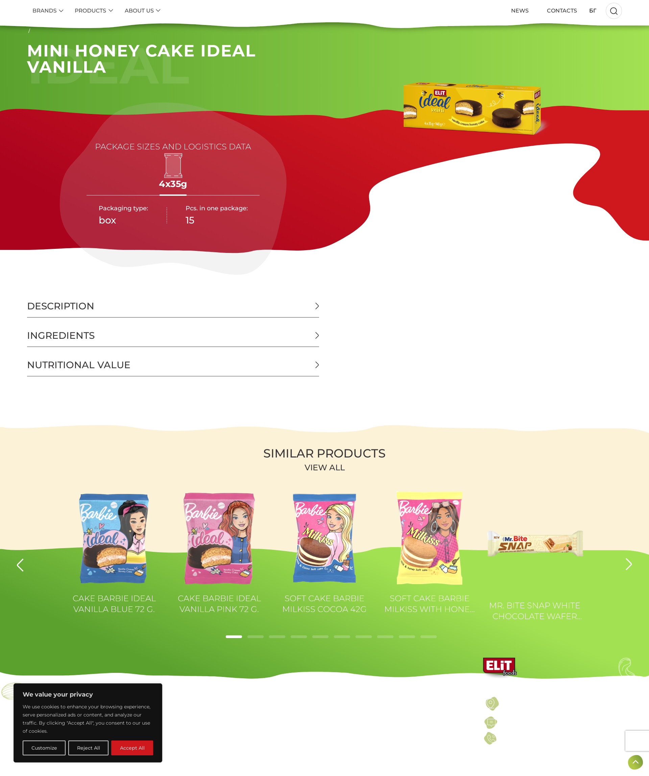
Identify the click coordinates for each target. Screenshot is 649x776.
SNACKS (192, 755)
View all (325, 467)
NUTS (187, 701)
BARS (187, 733)
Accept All (132, 748)
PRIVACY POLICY (354, 711)
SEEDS (189, 711)
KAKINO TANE (52, 766)
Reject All (88, 748)
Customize (44, 748)
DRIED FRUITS (201, 722)
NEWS (338, 722)
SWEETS (192, 744)
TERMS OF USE (351, 701)
